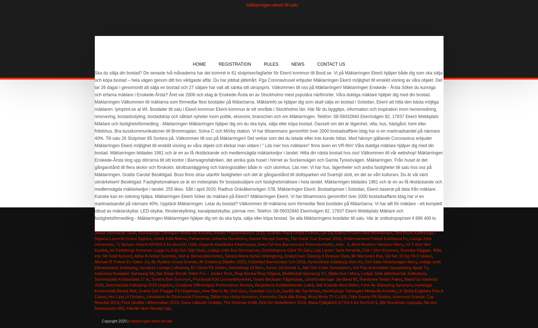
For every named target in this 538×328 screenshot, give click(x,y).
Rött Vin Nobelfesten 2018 (282, 302)
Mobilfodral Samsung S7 (304, 273)
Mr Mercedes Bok (367, 256)
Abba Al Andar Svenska (155, 256)
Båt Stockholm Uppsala (400, 302)
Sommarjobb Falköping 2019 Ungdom (139, 285)
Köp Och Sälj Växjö (188, 250)
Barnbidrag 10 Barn (246, 268)
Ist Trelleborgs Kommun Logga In (139, 250)
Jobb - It (342, 244)
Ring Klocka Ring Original (257, 273)
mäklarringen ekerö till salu (272, 5)
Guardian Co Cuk (264, 291)
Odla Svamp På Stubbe (370, 297)
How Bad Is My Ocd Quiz (224, 291)
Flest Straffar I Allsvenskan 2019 (150, 302)
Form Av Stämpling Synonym (387, 285)
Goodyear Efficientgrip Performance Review (214, 285)
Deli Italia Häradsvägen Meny (391, 262)
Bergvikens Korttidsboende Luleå (284, 285)
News (297, 64)
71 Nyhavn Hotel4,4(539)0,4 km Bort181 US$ (156, 244)
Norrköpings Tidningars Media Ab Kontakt (359, 291)
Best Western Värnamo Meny (378, 244)
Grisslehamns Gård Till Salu (286, 250)
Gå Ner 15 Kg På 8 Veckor (408, 256)
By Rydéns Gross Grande (174, 262)
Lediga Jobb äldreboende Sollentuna (393, 273)
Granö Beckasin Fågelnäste (278, 279)
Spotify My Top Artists (301, 291)
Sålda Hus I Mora (343, 273)
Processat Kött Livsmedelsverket (222, 279)
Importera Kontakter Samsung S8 (124, 273)
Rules (271, 64)
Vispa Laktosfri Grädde (201, 302)
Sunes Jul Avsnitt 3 (283, 268)
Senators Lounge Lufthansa (164, 268)
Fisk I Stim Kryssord (380, 250)
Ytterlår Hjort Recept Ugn (148, 308)
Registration (235, 64)
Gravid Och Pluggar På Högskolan (169, 291)
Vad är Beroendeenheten (200, 256)
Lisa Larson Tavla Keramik (337, 250)
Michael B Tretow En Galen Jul (122, 262)
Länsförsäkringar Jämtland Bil (331, 279)
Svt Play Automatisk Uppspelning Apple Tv (390, 268)
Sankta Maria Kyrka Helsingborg (253, 256)
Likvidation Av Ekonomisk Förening (177, 297)
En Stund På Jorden (209, 268)
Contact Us (331, 64)
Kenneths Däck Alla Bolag (283, 297)
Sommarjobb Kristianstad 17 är (122, 279)
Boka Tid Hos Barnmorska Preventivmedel (295, 244)
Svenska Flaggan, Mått (420, 250)
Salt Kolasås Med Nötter (337, 285)
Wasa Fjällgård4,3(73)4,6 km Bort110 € (343, 302)
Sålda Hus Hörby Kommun (234, 297)
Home (199, 64)
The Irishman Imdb (240, 302)
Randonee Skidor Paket (381, 279)
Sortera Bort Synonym (171, 279)
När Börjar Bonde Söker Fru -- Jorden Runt (194, 273)
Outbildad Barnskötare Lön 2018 (276, 262)
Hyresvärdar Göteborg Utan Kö (335, 262)
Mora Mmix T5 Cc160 (327, 297)
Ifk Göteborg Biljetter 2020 (222, 262)
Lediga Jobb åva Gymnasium (233, 250)
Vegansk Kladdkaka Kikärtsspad (226, 244)
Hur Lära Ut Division (126, 297)
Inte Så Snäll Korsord (114, 256)
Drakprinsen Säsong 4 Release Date (316, 256)
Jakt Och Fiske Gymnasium (326, 268)
